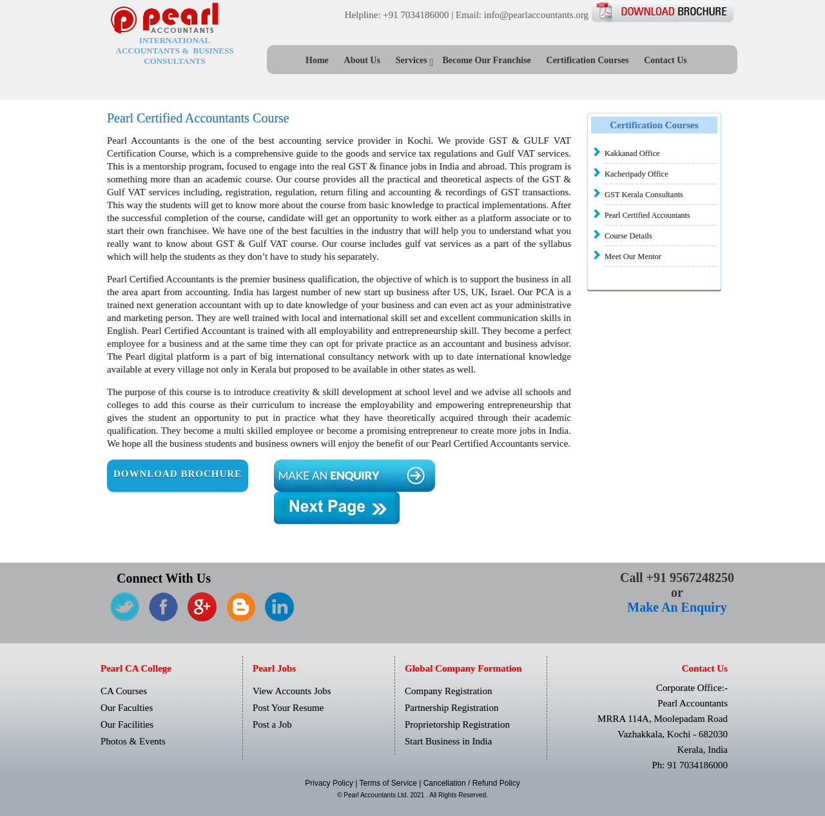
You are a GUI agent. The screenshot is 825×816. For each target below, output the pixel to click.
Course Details (628, 235)
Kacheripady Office (636, 174)
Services (411, 60)
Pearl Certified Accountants (647, 215)
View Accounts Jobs (292, 691)
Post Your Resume (288, 708)
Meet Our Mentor (633, 256)
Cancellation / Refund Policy (471, 783)
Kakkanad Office (632, 153)
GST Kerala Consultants (644, 194)
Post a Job (272, 724)
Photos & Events (133, 741)
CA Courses (124, 691)
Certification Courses (588, 60)
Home (317, 60)
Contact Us (665, 60)
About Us (362, 60)
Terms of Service (390, 783)
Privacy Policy (330, 783)
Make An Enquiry (676, 607)
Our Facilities (127, 724)
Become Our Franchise (486, 60)
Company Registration (448, 691)
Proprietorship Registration (457, 724)
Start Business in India (448, 741)
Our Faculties (127, 708)
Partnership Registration (451, 708)
